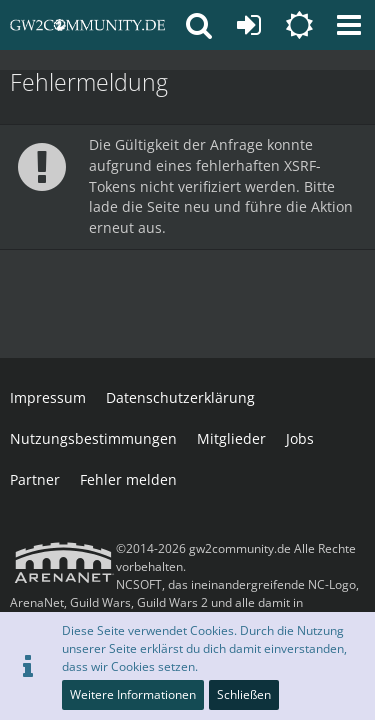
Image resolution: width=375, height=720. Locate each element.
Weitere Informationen (133, 694)
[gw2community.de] (87, 25)
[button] (349, 25)
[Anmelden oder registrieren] (249, 25)
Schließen (244, 694)
